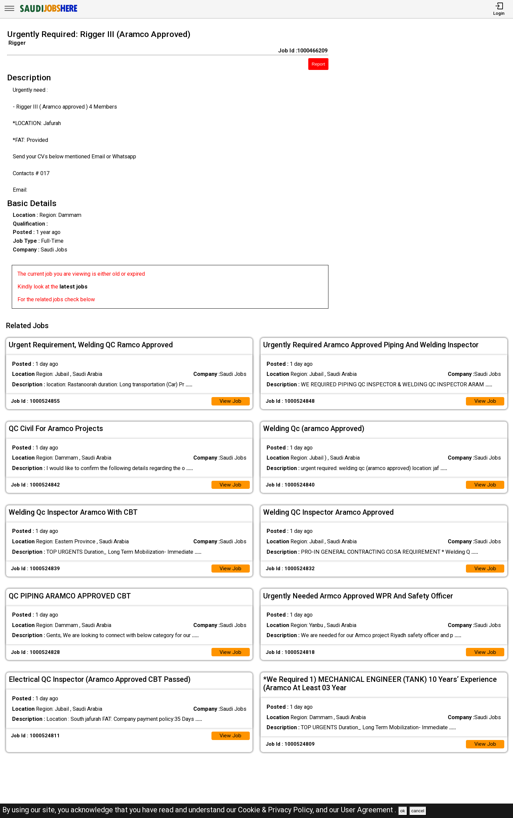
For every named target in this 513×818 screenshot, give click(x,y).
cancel (417, 810)
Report (318, 64)
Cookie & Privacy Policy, (277, 810)
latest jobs (73, 286)
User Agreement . (368, 810)
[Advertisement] (427, 171)
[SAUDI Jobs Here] (48, 11)
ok (402, 810)
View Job (230, 399)
